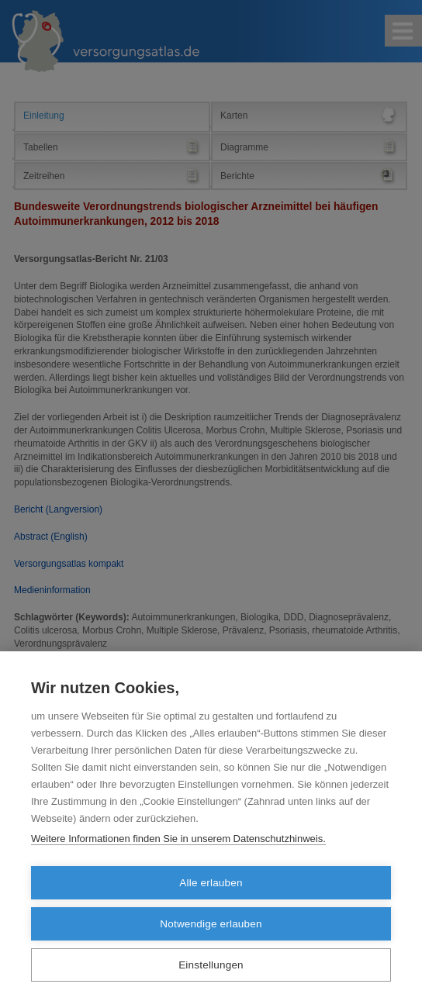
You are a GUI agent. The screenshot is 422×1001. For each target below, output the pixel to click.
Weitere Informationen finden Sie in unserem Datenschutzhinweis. (178, 838)
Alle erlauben (210, 883)
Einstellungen (211, 965)
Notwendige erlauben (210, 924)
